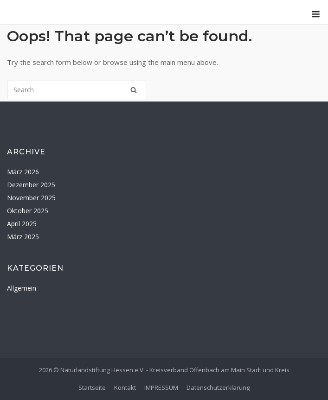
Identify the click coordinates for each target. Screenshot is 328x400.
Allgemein (21, 288)
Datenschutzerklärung (218, 387)
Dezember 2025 (31, 184)
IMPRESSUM (161, 387)
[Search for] (76, 90)
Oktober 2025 (27, 210)
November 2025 (31, 197)
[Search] (133, 90)
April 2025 (22, 223)
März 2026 (23, 171)
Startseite (92, 387)
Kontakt (125, 387)
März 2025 (23, 236)
